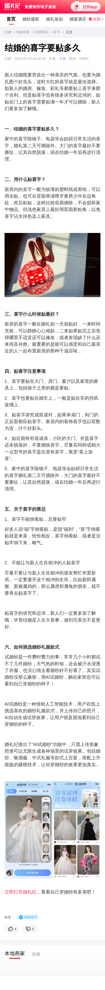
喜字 (56, 32)
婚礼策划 (50, 19)
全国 (97, 19)
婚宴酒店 (74, 19)
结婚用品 (41, 32)
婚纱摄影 (27, 19)
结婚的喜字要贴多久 (42, 48)
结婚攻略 (23, 32)
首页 (7, 19)
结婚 (8, 32)
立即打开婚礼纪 (21, 892)
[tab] (15, 954)
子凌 (62, 58)
